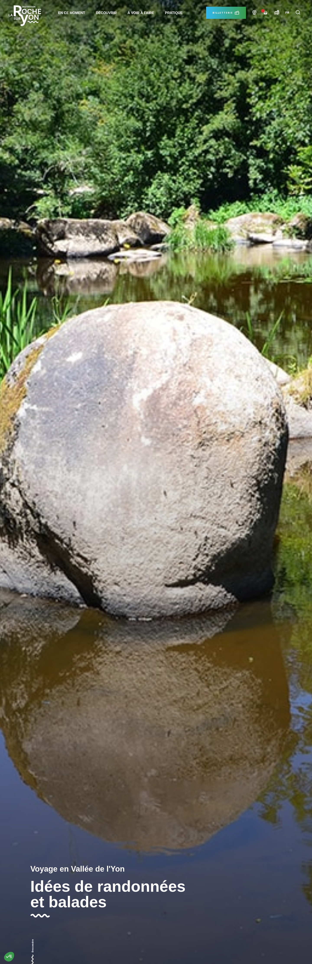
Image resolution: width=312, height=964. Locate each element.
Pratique (173, 13)
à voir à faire (141, 13)
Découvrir (106, 13)
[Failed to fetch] (265, 13)
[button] (9, 956)
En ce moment (71, 13)
